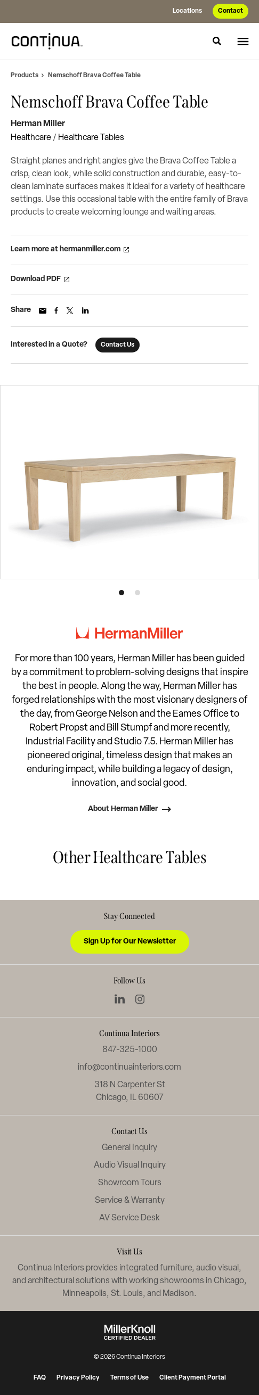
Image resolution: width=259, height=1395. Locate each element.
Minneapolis (84, 1294)
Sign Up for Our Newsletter (130, 942)
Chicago (229, 1281)
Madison (178, 1294)
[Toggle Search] (217, 41)
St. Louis (127, 1294)
